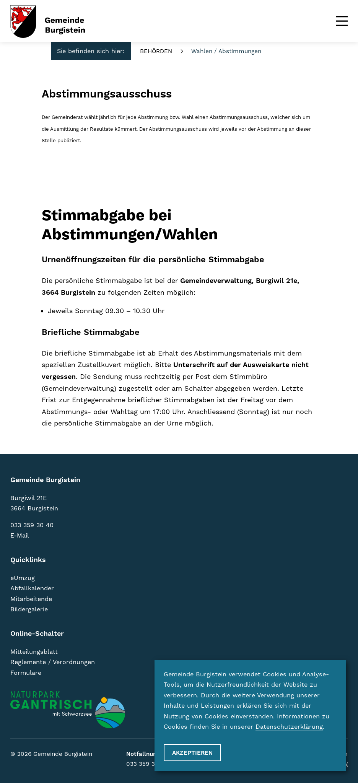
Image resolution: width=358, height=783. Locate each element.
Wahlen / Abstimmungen (226, 51)
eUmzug (22, 578)
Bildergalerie (29, 609)
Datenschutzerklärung (289, 727)
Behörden (156, 51)
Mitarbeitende (31, 599)
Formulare (25, 673)
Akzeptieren (192, 753)
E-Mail (19, 535)
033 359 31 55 (146, 764)
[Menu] (342, 21)
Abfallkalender (32, 588)
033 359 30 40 (32, 525)
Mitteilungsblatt (34, 652)
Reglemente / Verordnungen (52, 662)
